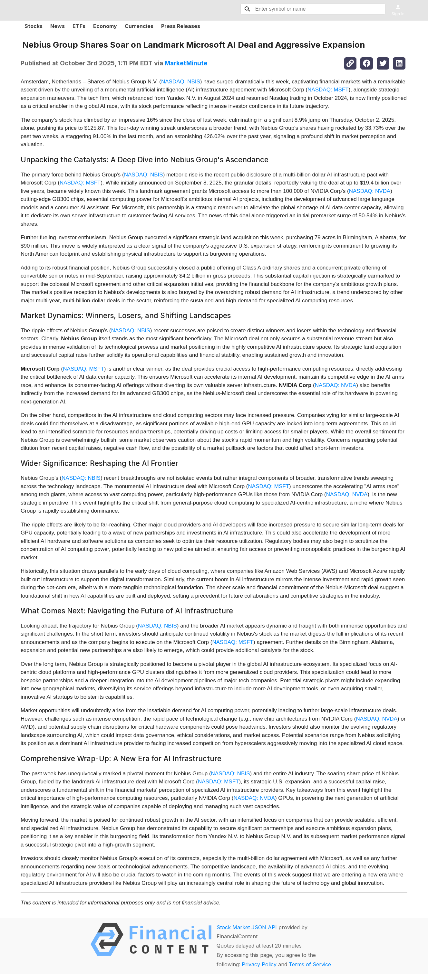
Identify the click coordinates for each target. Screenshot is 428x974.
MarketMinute (186, 63)
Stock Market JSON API (247, 927)
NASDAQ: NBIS (180, 82)
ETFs (79, 26)
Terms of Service (310, 964)
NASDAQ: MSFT (328, 90)
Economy (105, 26)
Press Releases (180, 26)
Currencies (139, 26)
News (57, 26)
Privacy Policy (259, 964)
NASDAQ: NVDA (369, 191)
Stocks (33, 26)
